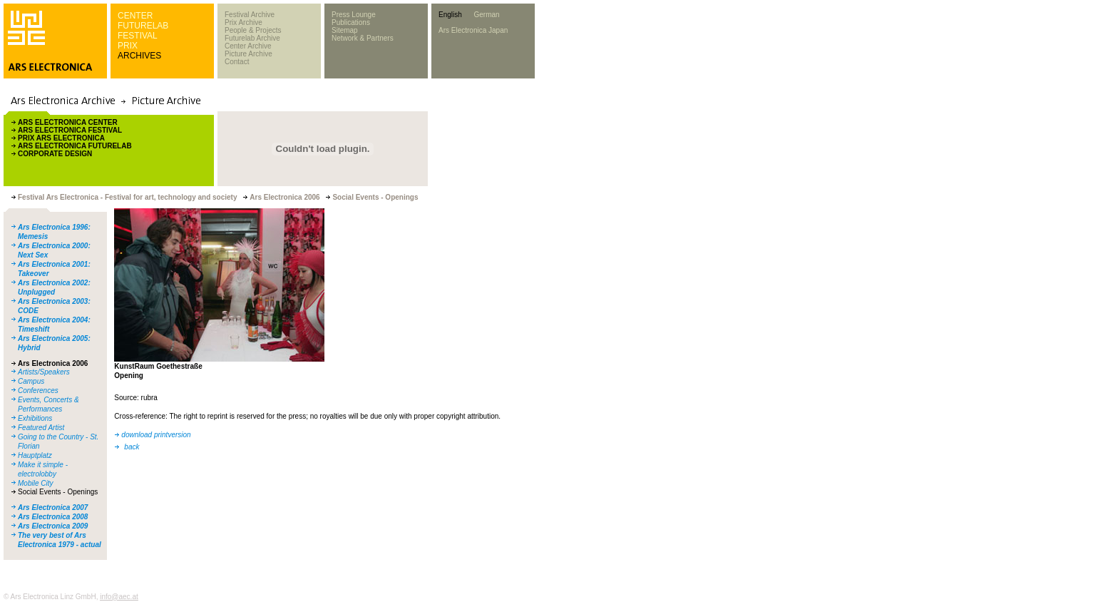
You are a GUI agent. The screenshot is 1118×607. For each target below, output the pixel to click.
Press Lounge (354, 15)
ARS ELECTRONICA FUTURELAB (75, 146)
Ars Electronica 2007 (53, 507)
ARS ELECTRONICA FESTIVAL (70, 130)
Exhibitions (35, 418)
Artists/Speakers (44, 372)
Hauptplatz (35, 455)
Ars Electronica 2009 (53, 526)
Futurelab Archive (252, 38)
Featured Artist (41, 428)
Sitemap (345, 30)
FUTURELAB (143, 26)
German (486, 15)
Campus (31, 381)
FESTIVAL (138, 36)
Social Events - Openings (58, 492)
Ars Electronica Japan (473, 30)
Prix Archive (243, 22)
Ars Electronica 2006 (53, 363)
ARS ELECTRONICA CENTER (68, 122)
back (131, 447)
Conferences (38, 390)
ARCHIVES (139, 56)
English (450, 15)
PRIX (128, 46)
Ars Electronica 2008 (53, 517)
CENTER (135, 16)
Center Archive (248, 46)
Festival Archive (250, 15)
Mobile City (35, 483)
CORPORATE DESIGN (55, 154)
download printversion (155, 435)
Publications (351, 22)
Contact (237, 62)
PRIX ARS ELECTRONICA (61, 138)
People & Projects (253, 30)
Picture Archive (248, 54)
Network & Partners (363, 38)
